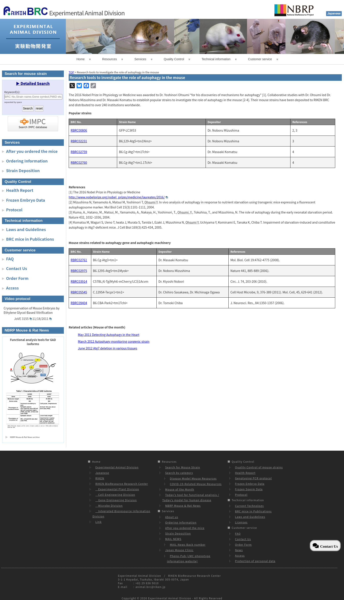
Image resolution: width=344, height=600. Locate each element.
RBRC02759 (79, 152)
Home (81, 59)
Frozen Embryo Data (25, 200)
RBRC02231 (79, 141)
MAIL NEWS (173, 539)
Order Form (17, 278)
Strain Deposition (23, 170)
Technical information (216, 59)
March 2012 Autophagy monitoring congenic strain (113, 341)
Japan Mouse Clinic (179, 550)
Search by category (179, 473)
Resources (109, 59)
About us (171, 517)
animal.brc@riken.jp (150, 587)
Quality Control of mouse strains (259, 467)
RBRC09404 (79, 303)
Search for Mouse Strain (182, 467)
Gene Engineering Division (116, 500)
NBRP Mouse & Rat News (183, 505)
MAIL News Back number (188, 544)
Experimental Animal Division (117, 467)
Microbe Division (109, 505)
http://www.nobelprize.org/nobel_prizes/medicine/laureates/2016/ (118, 197)
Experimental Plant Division (117, 489)
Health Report (19, 190)
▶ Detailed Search (33, 83)
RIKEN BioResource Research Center (121, 483)
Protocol (14, 209)
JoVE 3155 (23, 318)
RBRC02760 (79, 162)
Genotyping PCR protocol (253, 478)
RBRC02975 (79, 270)
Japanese (102, 473)
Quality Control (174, 59)
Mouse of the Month (179, 489)
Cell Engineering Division (115, 494)
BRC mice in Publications (30, 239)
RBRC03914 (79, 281)
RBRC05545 (79, 292)
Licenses (241, 522)
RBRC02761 (79, 260)
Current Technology (249, 506)
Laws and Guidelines (26, 229)
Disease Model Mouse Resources (193, 478)
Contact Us (16, 268)
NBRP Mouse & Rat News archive (25, 437)
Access (12, 288)
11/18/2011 (42, 318)
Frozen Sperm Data (249, 489)
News (239, 550)
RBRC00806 (79, 130)
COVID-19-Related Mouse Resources (196, 484)
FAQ (10, 258)
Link (98, 522)
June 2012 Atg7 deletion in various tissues (107, 348)
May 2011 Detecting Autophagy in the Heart (108, 334)
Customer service (260, 59)
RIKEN (99, 478)
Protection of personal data (255, 561)
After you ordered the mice (32, 151)
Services (140, 59)
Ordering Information (27, 161)
